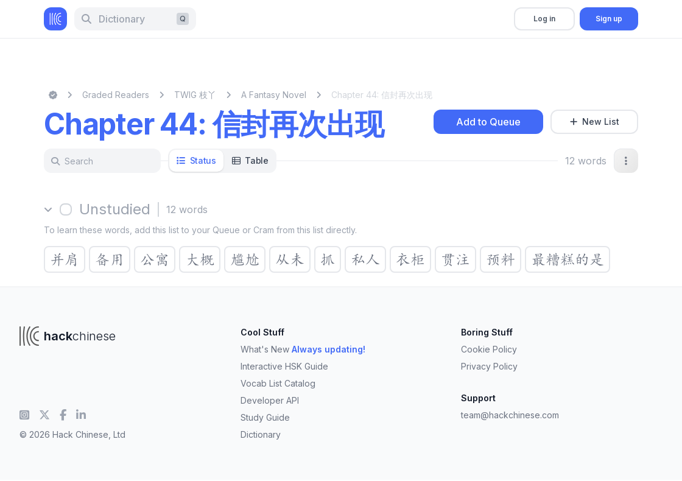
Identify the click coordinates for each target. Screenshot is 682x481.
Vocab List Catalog (278, 383)
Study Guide (265, 417)
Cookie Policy (489, 349)
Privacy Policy (489, 366)
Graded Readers (115, 95)
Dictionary (261, 434)
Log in (544, 18)
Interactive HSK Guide (284, 366)
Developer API (270, 400)
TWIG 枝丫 (195, 95)
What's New (303, 349)
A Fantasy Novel (273, 95)
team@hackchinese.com (510, 415)
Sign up (609, 18)
